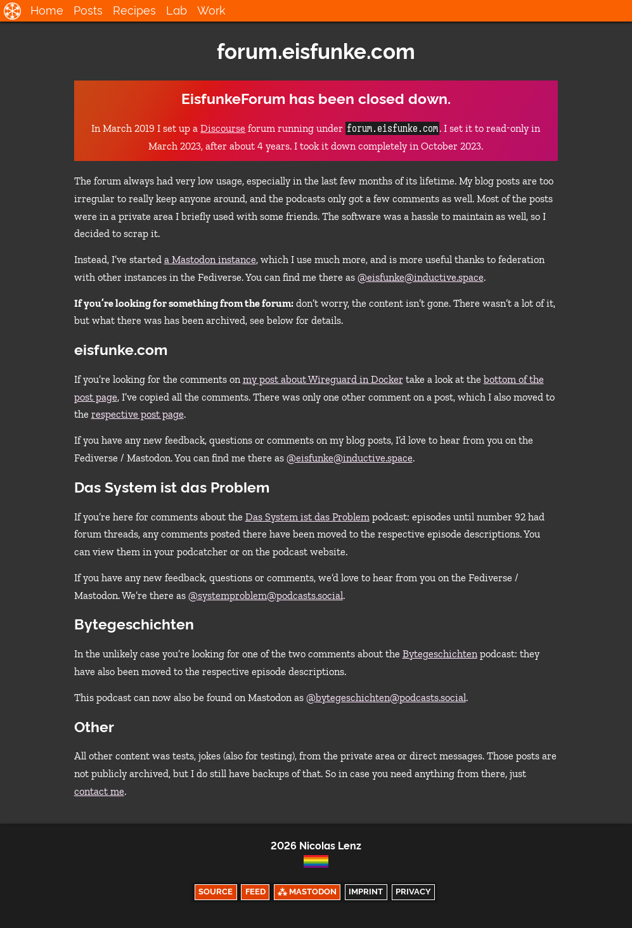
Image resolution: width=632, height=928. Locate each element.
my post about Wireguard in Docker (323, 379)
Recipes (134, 10)
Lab (176, 10)
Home (46, 10)
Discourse (222, 128)
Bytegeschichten (440, 654)
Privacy (413, 891)
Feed (255, 891)
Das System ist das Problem (307, 517)
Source (215, 891)
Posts (88, 10)
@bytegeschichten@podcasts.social (386, 698)
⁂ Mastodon (307, 891)
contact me (99, 791)
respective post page (137, 414)
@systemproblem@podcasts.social (265, 596)
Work (211, 10)
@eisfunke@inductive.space (421, 277)
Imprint (366, 891)
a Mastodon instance (210, 260)
